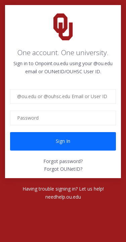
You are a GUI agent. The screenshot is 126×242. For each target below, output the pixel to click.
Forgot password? (63, 161)
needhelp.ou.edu (63, 197)
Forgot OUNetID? (63, 169)
